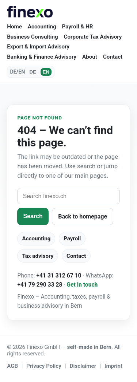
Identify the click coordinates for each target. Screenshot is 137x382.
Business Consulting (32, 37)
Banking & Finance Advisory (41, 57)
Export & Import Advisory (38, 46)
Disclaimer (83, 366)
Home (14, 26)
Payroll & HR (77, 26)
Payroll (72, 238)
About (89, 57)
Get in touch (82, 284)
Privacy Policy (43, 366)
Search (32, 216)
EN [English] (46, 72)
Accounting (42, 26)
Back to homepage (82, 216)
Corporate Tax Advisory (93, 37)
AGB (12, 366)
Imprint (113, 366)
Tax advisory (37, 256)
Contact (112, 57)
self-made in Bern (89, 347)
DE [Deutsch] (32, 72)
